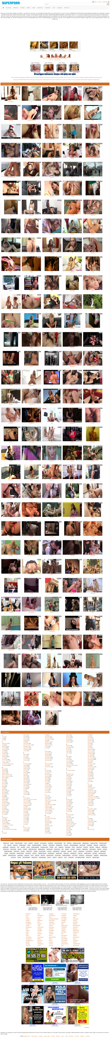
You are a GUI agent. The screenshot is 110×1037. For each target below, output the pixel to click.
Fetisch (25, 772)
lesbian (12, 843)
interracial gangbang (74, 845)
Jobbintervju (47, 766)
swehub (75, 915)
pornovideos (64, 938)
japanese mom (59, 853)
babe (27, 933)
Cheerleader (5, 820)
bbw (62, 849)
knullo (27, 935)
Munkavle (68, 740)
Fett (24, 774)
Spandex (90, 739)
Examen (25, 760)
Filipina (25, 775)
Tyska (89, 805)
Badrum (4, 773)
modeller (63, 915)
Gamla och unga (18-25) (29, 799)
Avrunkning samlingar (7, 763)
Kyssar (46, 792)
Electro (25, 755)
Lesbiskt (47, 810)
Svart (89, 775)
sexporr (51, 925)
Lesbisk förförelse (49, 809)
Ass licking (4, 759)
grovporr (40, 933)
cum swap (49, 851)
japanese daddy (96, 857)
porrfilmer (75, 922)
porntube (63, 937)
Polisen (68, 784)
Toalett (89, 795)
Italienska (47, 760)
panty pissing (20, 855)
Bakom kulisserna (6, 774)
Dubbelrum (25, 749)
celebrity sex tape (103, 855)
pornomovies (64, 943)
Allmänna (4, 746)
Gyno (24, 824)
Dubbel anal (26, 747)
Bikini (3, 786)
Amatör (3, 747)
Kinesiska (47, 771)
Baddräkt (4, 770)
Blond (3, 792)
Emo (24, 757)
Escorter (40, 79)
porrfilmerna (76, 937)
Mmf (46, 831)
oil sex (65, 857)
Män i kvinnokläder (49, 818)
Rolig (67, 805)
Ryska (67, 811)
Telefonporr (52, 77)
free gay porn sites (44, 847)
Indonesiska (47, 753)
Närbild (67, 745)
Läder (46, 795)
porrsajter (51, 930)
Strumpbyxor (90, 766)
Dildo (24, 736)
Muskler (68, 742)
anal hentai (95, 853)
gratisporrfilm (52, 937)
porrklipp (40, 930)
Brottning (4, 805)
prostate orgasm (22, 845)
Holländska (47, 745)
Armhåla (4, 755)
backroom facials (50, 855)
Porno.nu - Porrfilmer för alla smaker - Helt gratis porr (55, 58)
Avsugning (4, 765)
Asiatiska (4, 756)
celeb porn (45, 845)
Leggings (47, 806)
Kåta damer (96, 79)
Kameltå (47, 770)
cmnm (25, 843)
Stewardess (90, 752)
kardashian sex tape (42, 853)
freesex (28, 942)
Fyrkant (25, 794)
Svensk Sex (64, 79)
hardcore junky (49, 849)
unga (39, 925)
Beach (3, 783)
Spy (88, 746)
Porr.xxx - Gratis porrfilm (55, 59)
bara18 (75, 942)
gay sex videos (92, 849)
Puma (67, 794)
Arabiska (4, 753)
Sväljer (89, 774)
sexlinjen (63, 920)
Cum (3, 826)
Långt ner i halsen (49, 800)
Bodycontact (99, 77)
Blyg (3, 795)
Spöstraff (90, 745)
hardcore (67, 849)
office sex (9, 845)
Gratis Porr (53, 79)
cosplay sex (61, 847)
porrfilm (28, 919)
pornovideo (64, 940)
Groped (25, 817)
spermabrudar (76, 925)
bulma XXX (88, 857)
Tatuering (90, 787)
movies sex (85, 847)
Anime (3, 752)
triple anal (37, 855)
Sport (89, 743)
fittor (39, 913)
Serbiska (68, 820)
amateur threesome (8, 851)
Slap (67, 830)
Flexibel (25, 779)
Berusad (4, 785)
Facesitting (25, 763)
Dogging (25, 740)
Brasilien (4, 798)
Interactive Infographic (36, 845)
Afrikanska (4, 743)
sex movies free (89, 851)
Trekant (89, 799)
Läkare (46, 798)
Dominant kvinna (27, 745)
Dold (24, 742)
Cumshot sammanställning (8, 829)
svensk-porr (41, 927)
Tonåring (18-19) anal (92, 798)
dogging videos (86, 843)
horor (27, 915)
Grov (24, 818)
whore (32, 855)
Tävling (89, 789)
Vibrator (89, 822)
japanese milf (6, 843)
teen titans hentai (102, 853)
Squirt (89, 747)
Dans (3, 833)
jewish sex (60, 857)
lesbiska (51, 932)
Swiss (89, 779)
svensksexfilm (76, 943)
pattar (74, 938)
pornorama (64, 942)
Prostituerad (69, 790)
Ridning (68, 802)
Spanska (90, 740)
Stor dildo (90, 755)
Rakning (68, 799)
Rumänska (68, 806)
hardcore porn (34, 857)
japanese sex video (77, 843)
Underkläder (90, 809)
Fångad (25, 766)
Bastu (3, 779)
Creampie (4, 823)
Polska (67, 785)
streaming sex (81, 851)
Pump (67, 795)
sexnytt (75, 920)
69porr (39, 938)
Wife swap (90, 829)
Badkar (3, 771)
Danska (25, 734)
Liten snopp (47, 811)
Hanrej (24, 829)
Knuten (46, 782)
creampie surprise (20, 853)
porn (56, 847)
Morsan (68, 737)
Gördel (25, 811)
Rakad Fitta (58, 79)
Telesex (32, 77)
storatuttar (75, 940)
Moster (67, 739)
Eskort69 (21, 79)
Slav (67, 832)
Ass (3, 758)
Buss (3, 814)
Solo (67, 835)
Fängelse (25, 768)
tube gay (6, 853)
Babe (3, 769)
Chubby (4, 822)
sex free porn (28, 853)
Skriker (67, 829)
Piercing (68, 781)
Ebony (24, 754)
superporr (51, 922)
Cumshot (4, 827)
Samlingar (68, 814)
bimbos (28, 930)
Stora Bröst (90, 759)
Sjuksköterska (69, 825)
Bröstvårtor (4, 803)
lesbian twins (71, 857)
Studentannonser (34, 79)
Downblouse (26, 746)
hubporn (63, 930)
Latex (46, 803)
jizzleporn (28, 913)
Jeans (46, 765)
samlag (28, 943)
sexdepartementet (53, 919)
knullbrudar (29, 927)
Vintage (89, 824)
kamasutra (96, 845)
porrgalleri (64, 917)
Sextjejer (81, 77)
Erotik (49, 79)
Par (67, 777)
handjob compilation (66, 855)
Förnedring (25, 784)
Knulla (73, 79)
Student (89, 769)
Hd (45, 734)
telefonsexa (76, 930)
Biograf (3, 789)
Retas (67, 801)
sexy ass (49, 857)
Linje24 (12, 77)
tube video (92, 847)
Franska (25, 787)
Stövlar (89, 761)
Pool (67, 787)
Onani (67, 762)
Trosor (89, 801)
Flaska (24, 778)
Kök (46, 783)
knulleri (28, 925)
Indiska (46, 751)
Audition (4, 762)
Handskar (25, 827)
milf (5, 845)
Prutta (67, 791)
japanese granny (41, 849)
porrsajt (51, 945)
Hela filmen (47, 736)
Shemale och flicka (70, 823)
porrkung (40, 940)
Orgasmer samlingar (71, 765)
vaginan (40, 923)
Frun (24, 788)
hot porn (75, 851)
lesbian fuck (96, 851)
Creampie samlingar (6, 825)
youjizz (75, 933)
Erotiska (25, 758)
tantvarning (76, 945)
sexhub (75, 935)
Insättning (47, 755)
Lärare (46, 801)
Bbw (3, 780)
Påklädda (68, 775)
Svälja (89, 772)
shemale (51, 847)
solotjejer (51, 913)
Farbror (25, 769)
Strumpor (90, 768)
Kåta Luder (16, 79)
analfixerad (76, 932)
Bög (3, 796)
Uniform (89, 811)
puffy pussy (27, 855)
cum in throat (74, 855)
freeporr (40, 942)
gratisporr (40, 920)
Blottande (4, 793)
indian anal (15, 845)
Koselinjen (41, 77)
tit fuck (73, 847)
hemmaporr (41, 943)
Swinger (89, 778)
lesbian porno (104, 847)
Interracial (47, 758)
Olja (67, 758)
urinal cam (66, 845)
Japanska (47, 763)
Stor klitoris (90, 756)
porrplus (51, 942)
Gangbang (25, 805)
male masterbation (26, 857)
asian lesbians (51, 845)
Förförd (25, 782)
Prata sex (36, 77)
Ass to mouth (5, 761)
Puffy (67, 793)
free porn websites (58, 843)
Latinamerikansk (48, 804)
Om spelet (68, 761)
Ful (24, 790)
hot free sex (13, 857)
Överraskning (69, 770)
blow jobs (23, 851)
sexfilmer (51, 928)
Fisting (24, 777)
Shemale (105, 1)
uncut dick (73, 849)
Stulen (89, 771)
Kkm (46, 773)
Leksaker (47, 807)
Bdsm (3, 782)
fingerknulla (64, 925)
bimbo (27, 932)
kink (62, 945)
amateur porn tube (94, 843)
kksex (50, 935)
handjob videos (103, 845)
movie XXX (80, 853)
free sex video (13, 849)
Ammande (4, 749)
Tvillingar (90, 803)
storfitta (39, 928)
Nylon (67, 753)
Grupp (24, 819)
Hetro (95, 1)
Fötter (24, 785)
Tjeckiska (90, 793)
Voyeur (89, 825)
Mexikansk (47, 825)
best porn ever (57, 849)
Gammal (25, 801)
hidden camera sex (12, 855)
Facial (24, 765)
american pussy (89, 855)
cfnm (18, 847)
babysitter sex (85, 849)
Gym (24, 822)
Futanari (25, 793)
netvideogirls (89, 845)
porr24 (39, 945)
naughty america (87, 853)
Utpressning (90, 814)
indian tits (99, 849)
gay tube (19, 849)
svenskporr (29, 937)
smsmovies (52, 923)
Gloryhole (25, 809)
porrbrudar (51, 920)
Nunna (67, 751)
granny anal (63, 851)
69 (2, 739)
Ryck (67, 809)
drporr (50, 938)
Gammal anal (26, 802)
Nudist (67, 750)
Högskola (47, 743)
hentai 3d (54, 857)
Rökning (68, 803)
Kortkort (46, 789)
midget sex (98, 847)
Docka (24, 739)
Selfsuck (68, 819)
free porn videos (42, 851)
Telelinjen (17, 77)
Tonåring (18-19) (91, 796)
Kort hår (46, 787)
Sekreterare (69, 817)
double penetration (35, 847)
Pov (67, 788)
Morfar (67, 734)
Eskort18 (94, 77)
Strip (89, 765)
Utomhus (90, 813)
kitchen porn (66, 853)
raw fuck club (79, 847)
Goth (24, 812)
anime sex (70, 851)
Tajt (88, 786)
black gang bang (42, 857)
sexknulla (51, 927)
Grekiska (25, 815)
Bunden (4, 812)
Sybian (89, 781)
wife (64, 843)
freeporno (75, 927)
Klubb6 (90, 77)
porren (39, 932)
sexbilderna (52, 915)
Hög (46, 740)
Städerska (90, 749)
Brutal (3, 808)
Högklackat (47, 742)
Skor (67, 827)
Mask (46, 819)
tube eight (23, 847)
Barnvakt (4, 777)
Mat (45, 824)
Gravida (25, 814)
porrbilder (63, 932)
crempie (19, 857)
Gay (100, 1)
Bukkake (4, 809)
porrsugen (64, 913)
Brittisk (3, 799)
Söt (88, 734)
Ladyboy (47, 797)
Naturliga (68, 747)
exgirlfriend (96, 855)
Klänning (47, 774)
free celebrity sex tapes (80, 857)
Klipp (46, 777)
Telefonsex (27, 77)
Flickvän (25, 781)
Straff (89, 762)
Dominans (25, 743)
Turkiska (89, 802)
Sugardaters (78, 79)
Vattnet (89, 819)
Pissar (67, 782)
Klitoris (46, 779)
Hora (46, 747)
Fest (24, 771)
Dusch (24, 750)
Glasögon (25, 808)
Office (67, 756)
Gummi (25, 821)
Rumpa (68, 808)
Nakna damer (84, 79)
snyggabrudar (29, 940)
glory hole (43, 855)
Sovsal (89, 737)
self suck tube (82, 845)
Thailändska (90, 792)
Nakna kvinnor (26, 79)
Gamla (24, 798)
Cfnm (3, 819)
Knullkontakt (45, 79)
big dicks (4, 855)
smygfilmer (40, 915)
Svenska (90, 777)
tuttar (74, 917)
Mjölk (46, 830)
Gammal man (26, 803)
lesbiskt (63, 922)
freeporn (75, 928)
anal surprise (67, 847)
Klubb (46, 780)
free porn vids (6, 849)
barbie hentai (12, 853)
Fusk (24, 791)
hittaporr (75, 923)
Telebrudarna (22, 77)
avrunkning (40, 937)
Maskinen (47, 821)
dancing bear (103, 851)
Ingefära (47, 754)
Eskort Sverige (67, 77)
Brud (3, 806)
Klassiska (47, 776)
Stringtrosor (90, 763)
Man (46, 817)
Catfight (4, 817)
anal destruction (51, 853)
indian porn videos (103, 843)
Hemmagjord (48, 739)
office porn (69, 843)
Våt (88, 818)
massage (35, 851)
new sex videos (43, 843)
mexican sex (81, 855)
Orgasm (68, 763)
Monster (47, 833)
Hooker (46, 746)
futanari (28, 845)
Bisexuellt (4, 790)
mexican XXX (29, 851)
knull (27, 928)
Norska (67, 748)
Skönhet (68, 826)
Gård (24, 806)
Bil (2, 787)
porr (62, 933)
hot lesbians (50, 843)
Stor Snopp (90, 758)
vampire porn (12, 847)
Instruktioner (47, 757)
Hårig (24, 830)
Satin (67, 816)
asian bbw (36, 843)
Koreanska (47, 786)
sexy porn (105, 849)
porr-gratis (64, 919)
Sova (89, 736)
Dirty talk (25, 737)
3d (2, 738)
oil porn (28, 847)
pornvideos (64, 935)
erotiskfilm (64, 927)
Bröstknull (4, 802)
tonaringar (75, 919)
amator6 (63, 928)
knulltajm (51, 933)
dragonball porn (56, 851)
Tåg (88, 785)
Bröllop (3, 801)
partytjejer (28, 922)
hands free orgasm (19, 843)
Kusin (46, 790)
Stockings (90, 753)
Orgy (67, 766)
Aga (3, 745)
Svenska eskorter (75, 77)
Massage (47, 822)
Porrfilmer (69, 79)
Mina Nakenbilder (60, 77)
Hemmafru (47, 737)
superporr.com (26, 1036)
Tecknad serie (91, 790)
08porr (50, 940)
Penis (67, 779)
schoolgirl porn (73, 853)
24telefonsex (76, 913)
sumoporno (29, 938)
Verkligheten (90, 821)
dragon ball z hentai (32, 849)
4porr (39, 919)
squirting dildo (5, 847)
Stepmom (90, 750)
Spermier (90, 742)
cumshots (25, 849)
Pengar (68, 778)
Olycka (67, 759)
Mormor (68, 736)
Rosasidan (85, 77)
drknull (39, 917)
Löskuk (46, 813)
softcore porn (16, 851)
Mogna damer (90, 79)
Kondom (47, 785)
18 (2, 737)
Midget (46, 827)
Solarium (68, 833)
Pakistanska (69, 774)
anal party (31, 843)
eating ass (78, 849)
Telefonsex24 (47, 77)
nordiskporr (29, 923)
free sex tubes (58, 855)
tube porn (34, 853)
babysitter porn (59, 845)
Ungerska (90, 810)
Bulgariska (4, 811)
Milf (45, 828)
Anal (3, 750)
